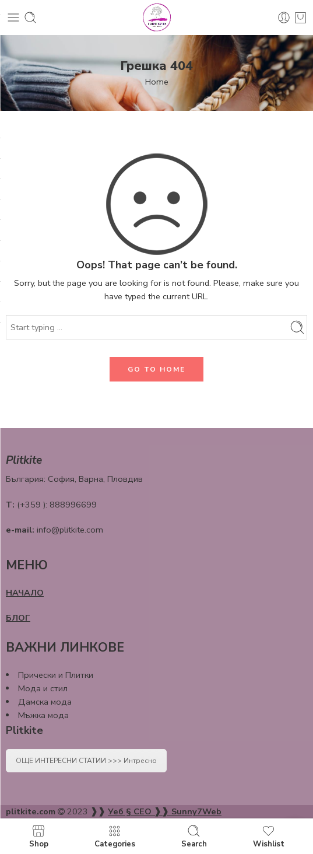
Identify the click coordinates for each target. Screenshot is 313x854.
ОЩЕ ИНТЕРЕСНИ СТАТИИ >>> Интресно (86, 760)
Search (194, 836)
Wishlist (268, 836)
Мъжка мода (43, 715)
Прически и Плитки (55, 675)
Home (156, 82)
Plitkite (24, 730)
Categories (114, 836)
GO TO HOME (156, 369)
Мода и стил (43, 688)
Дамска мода (45, 702)
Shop (38, 836)
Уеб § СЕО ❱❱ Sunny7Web (164, 811)
